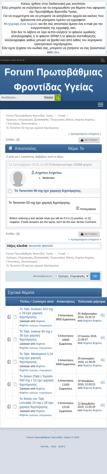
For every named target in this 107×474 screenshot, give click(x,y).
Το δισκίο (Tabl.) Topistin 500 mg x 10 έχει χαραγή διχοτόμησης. (36, 380)
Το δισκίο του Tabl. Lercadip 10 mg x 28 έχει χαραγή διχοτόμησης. (36, 402)
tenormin (35, 246)
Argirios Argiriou (84, 119)
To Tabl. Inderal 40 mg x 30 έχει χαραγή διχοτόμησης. (35, 335)
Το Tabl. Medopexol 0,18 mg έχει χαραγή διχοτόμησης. (36, 358)
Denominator (28, 123)
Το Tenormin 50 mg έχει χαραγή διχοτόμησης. (48, 191)
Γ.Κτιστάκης (13, 123)
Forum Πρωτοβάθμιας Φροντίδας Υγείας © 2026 (52, 437)
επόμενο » (94, 133)
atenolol (47, 246)
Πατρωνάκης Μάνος (62, 119)
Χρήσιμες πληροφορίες (40, 325)
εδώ (56, 52)
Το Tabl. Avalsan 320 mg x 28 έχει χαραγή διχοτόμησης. (36, 313)
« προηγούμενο (78, 133)
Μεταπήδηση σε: (42, 276)
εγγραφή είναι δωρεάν (22, 24)
